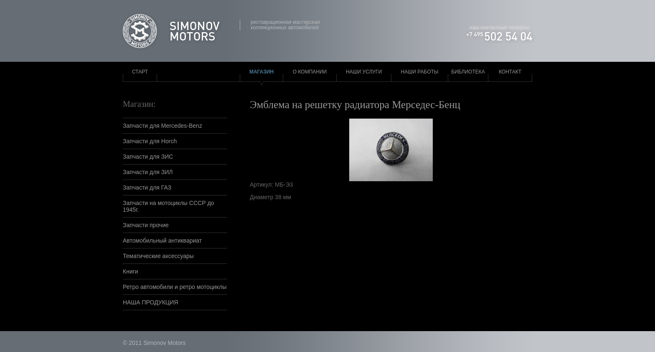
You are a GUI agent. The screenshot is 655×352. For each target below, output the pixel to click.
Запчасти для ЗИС (148, 156)
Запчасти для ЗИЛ (148, 172)
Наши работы (420, 72)
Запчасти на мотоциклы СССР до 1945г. (168, 206)
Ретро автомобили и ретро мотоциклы (174, 287)
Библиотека (468, 72)
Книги (130, 271)
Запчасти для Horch (150, 141)
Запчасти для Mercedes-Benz (162, 125)
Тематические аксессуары (158, 256)
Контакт (510, 72)
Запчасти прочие (146, 225)
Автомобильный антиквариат (162, 240)
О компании (310, 72)
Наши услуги (364, 72)
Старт (140, 72)
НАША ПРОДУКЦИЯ (150, 302)
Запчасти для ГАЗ (147, 187)
